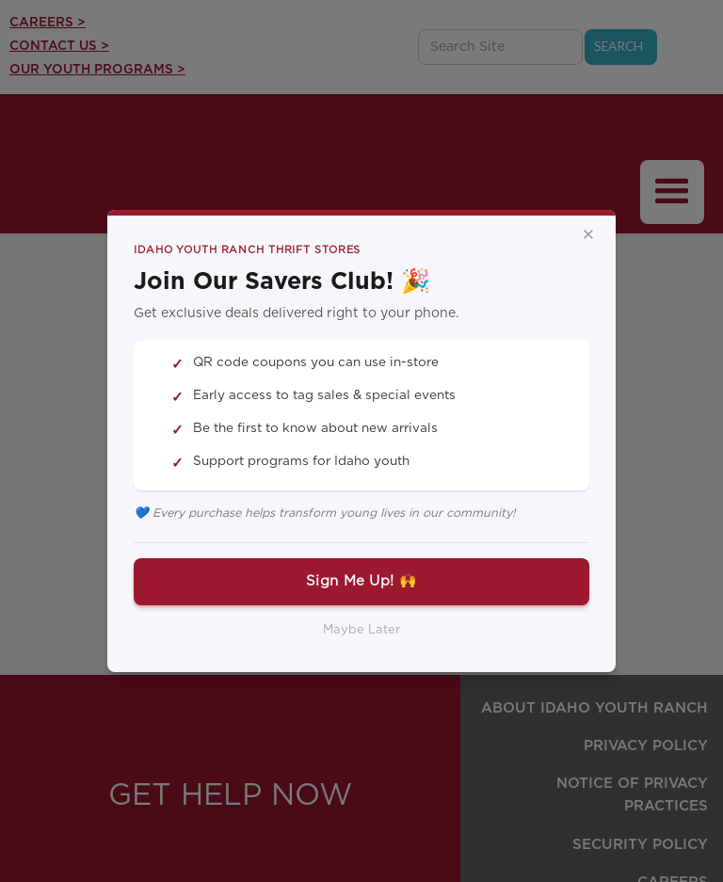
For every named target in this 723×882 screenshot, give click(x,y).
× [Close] (588, 235)
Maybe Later (361, 630)
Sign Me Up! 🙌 (361, 581)
